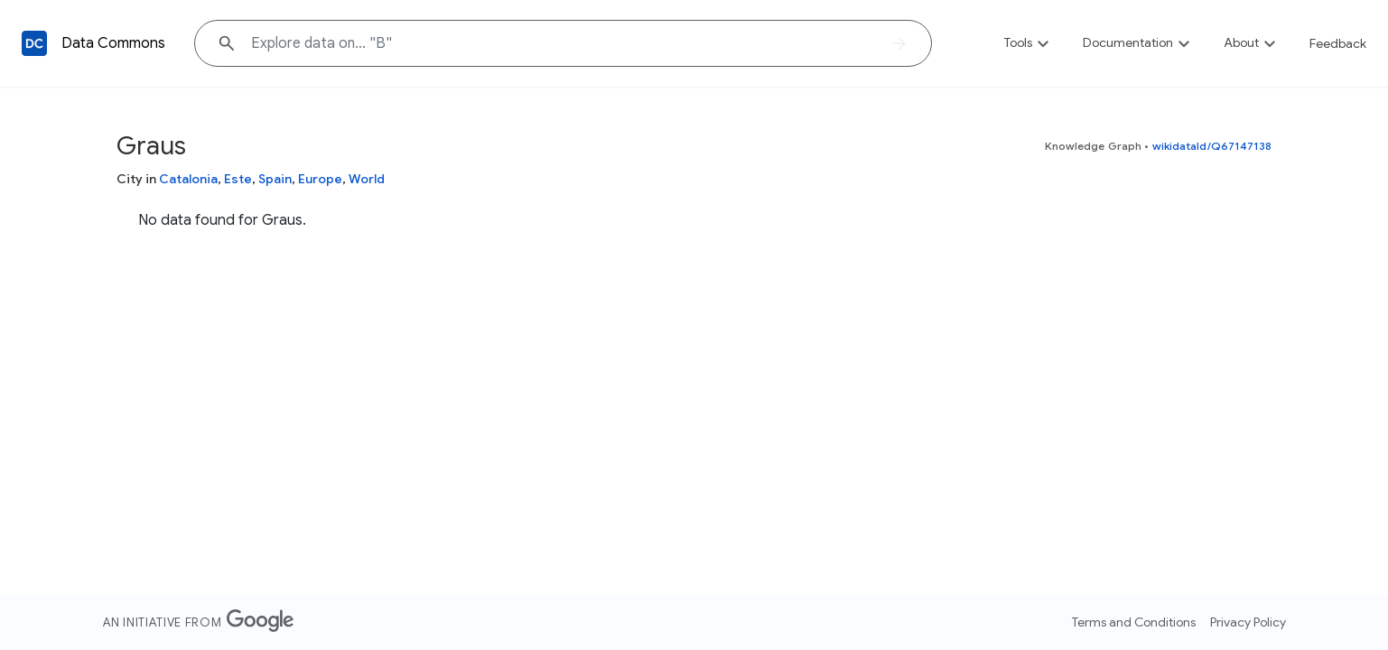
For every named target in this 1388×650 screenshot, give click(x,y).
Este (238, 179)
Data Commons (113, 43)
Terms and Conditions (1134, 622)
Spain (275, 179)
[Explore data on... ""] (563, 43)
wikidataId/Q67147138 (1212, 146)
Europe (320, 179)
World (367, 179)
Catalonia (188, 179)
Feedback (1337, 43)
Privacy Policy (1248, 622)
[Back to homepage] (34, 43)
